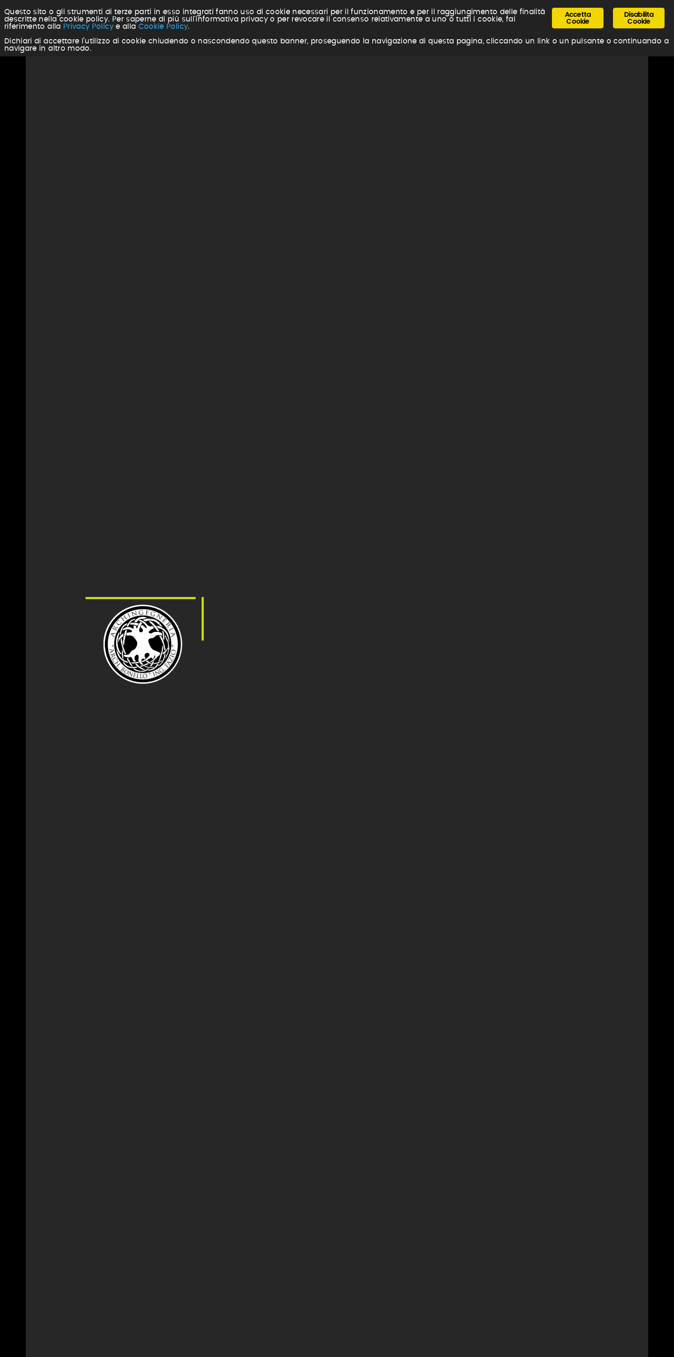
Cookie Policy (163, 26)
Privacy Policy (88, 26)
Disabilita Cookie (639, 17)
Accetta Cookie (578, 17)
